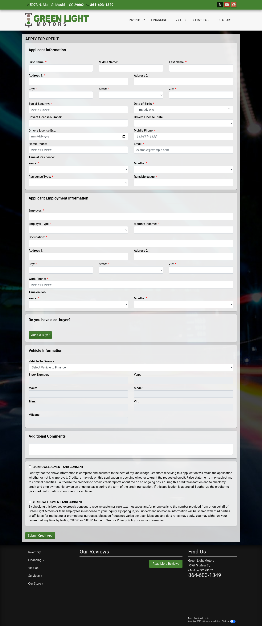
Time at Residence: (42, 157)
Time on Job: (37, 292)
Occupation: (37, 237)
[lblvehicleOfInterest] (131, 367)
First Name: (36, 62)
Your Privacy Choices (223, 621)
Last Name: (177, 62)
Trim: (32, 401)
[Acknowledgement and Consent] (30, 466)
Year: (137, 374)
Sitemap (206, 621)
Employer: (35, 210)
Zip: (171, 89)
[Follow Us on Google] (233, 5)
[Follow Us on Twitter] (220, 5)
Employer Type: (39, 224)
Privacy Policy (126, 520)
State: (103, 89)
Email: (138, 144)
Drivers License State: (149, 117)
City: (32, 89)
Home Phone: (38, 144)
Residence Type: (40, 177)
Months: (139, 163)
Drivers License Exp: (42, 130)
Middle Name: (108, 62)
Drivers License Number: (45, 117)
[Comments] (131, 449)
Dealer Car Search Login (198, 618)
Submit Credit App (40, 535)
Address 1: (36, 75)
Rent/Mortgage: (144, 177)
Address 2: (141, 75)
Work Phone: (37, 279)
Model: (138, 388)
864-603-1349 (101, 5)
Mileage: (34, 415)
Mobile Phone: (144, 130)
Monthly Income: (145, 224)
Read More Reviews (166, 563)
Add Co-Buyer (40, 335)
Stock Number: (39, 374)
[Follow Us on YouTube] (227, 5)
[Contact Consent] (30, 502)
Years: (33, 163)
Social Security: (39, 104)
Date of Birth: (143, 104)
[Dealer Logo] (57, 20)
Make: (33, 388)
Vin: (136, 401)
